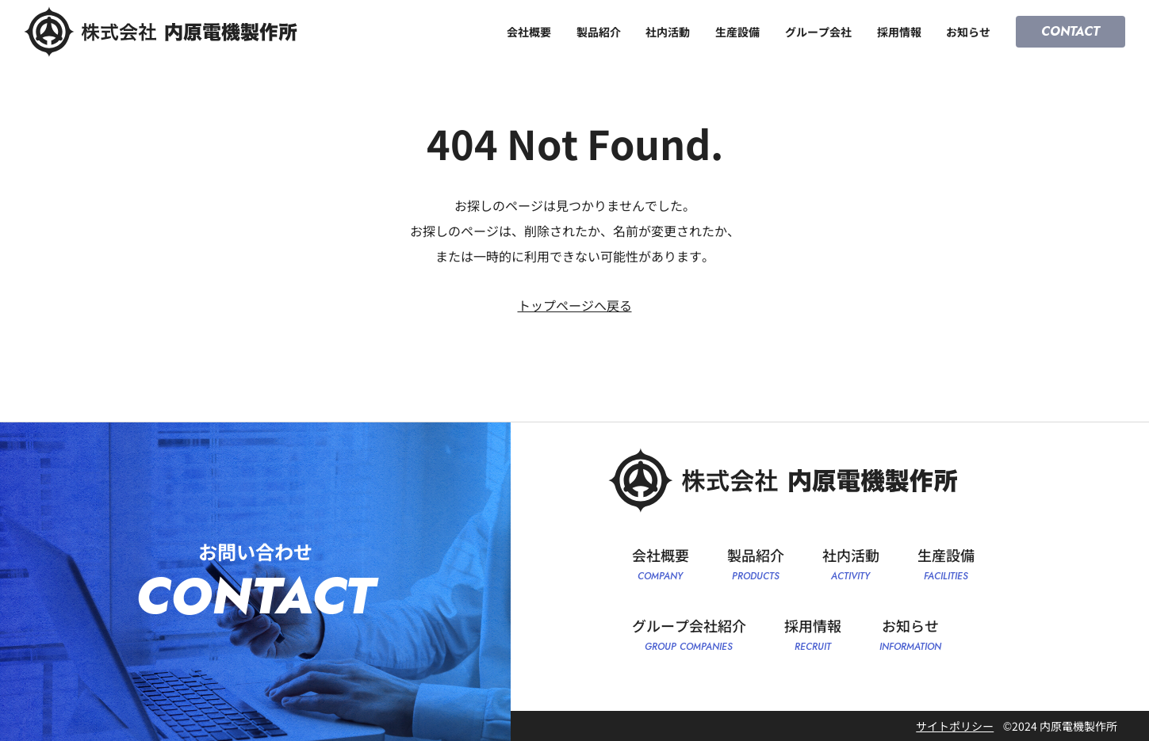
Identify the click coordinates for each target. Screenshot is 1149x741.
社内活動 (667, 32)
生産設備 (737, 32)
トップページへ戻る (575, 305)
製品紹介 (598, 32)
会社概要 (529, 32)
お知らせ (968, 32)
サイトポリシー (955, 726)
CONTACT (1070, 31)
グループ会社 (818, 32)
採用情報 (899, 32)
